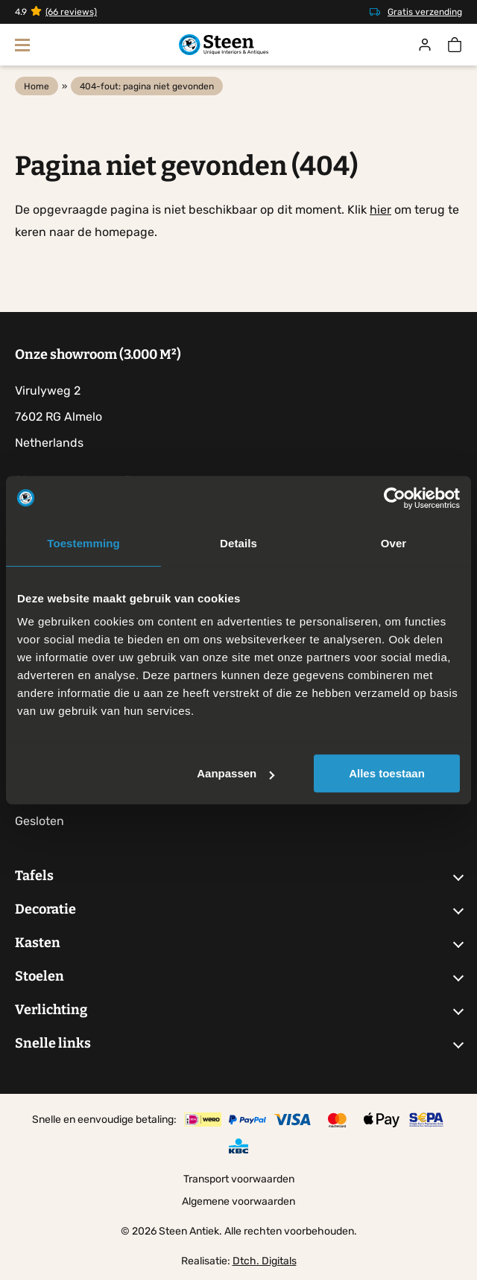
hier (380, 210)
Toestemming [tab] (83, 543)
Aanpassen (235, 773)
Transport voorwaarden (238, 1179)
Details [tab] (238, 543)
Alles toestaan (387, 773)
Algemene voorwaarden (238, 1201)
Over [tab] (394, 543)
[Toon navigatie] (22, 45)
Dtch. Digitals (265, 1261)
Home (36, 86)
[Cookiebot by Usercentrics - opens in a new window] (394, 498)
